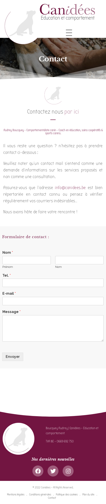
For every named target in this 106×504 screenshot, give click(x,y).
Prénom (7, 267)
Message (11, 312)
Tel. (6, 275)
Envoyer (13, 357)
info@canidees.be (70, 187)
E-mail (9, 293)
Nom (7, 252)
